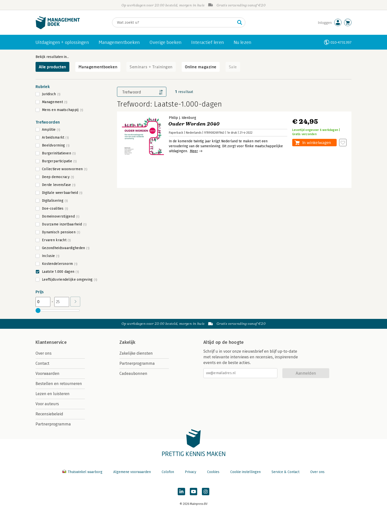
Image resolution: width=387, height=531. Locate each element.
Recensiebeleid (49, 414)
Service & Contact (285, 472)
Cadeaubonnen (133, 373)
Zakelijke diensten (136, 353)
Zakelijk (127, 342)
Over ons (44, 353)
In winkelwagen (316, 142)
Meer (194, 151)
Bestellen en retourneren (59, 383)
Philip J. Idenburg (182, 118)
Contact (42, 363)
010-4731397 (340, 42)
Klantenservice (51, 342)
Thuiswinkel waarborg (82, 472)
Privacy (190, 472)
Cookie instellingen (245, 472)
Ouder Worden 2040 (194, 124)
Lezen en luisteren (53, 393)
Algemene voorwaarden (132, 472)
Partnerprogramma (53, 424)
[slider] (38, 310)
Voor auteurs (47, 404)
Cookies (213, 472)
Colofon (168, 472)
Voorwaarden (47, 373)
